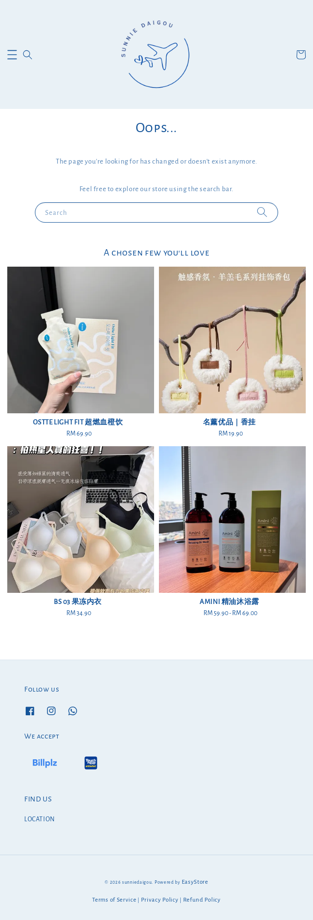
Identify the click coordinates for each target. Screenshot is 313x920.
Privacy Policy (160, 900)
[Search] (262, 212)
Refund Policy (202, 900)
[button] (12, 54)
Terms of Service (114, 900)
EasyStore (195, 882)
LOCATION (39, 819)
